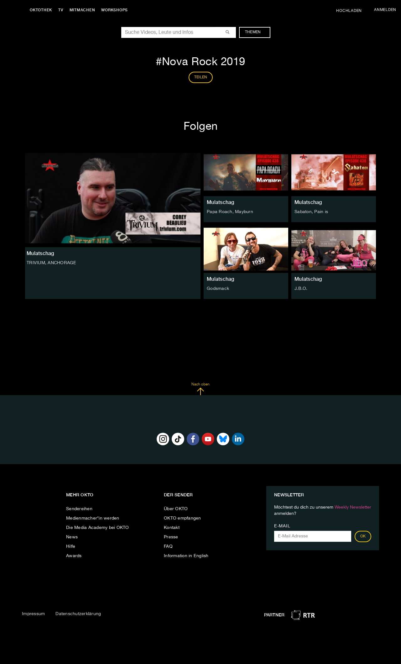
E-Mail (282, 526)
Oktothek (41, 10)
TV (60, 10)
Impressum (33, 614)
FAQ (168, 546)
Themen (256, 32)
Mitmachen (82, 10)
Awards (74, 556)
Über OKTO (176, 509)
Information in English (186, 556)
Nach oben (200, 389)
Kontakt (172, 527)
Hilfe (70, 546)
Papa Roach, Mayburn (230, 212)
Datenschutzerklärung (78, 614)
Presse (171, 537)
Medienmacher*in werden (92, 518)
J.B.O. (301, 288)
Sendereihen (79, 509)
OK (363, 536)
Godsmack (218, 288)
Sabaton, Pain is (311, 212)
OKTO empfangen (182, 518)
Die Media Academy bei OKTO (97, 527)
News (72, 537)
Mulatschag (220, 202)
